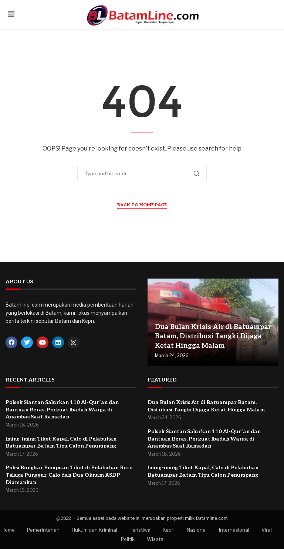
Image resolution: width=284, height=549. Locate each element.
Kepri (169, 530)
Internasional (234, 530)
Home (8, 530)
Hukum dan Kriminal (94, 530)
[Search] (272, 14)
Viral (266, 530)
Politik (128, 539)
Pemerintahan (43, 530)
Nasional (197, 530)
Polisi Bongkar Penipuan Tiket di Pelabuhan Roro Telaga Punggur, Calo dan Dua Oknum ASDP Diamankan (69, 475)
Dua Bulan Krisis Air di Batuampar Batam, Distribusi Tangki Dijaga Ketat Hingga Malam (213, 336)
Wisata (155, 539)
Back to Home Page (142, 205)
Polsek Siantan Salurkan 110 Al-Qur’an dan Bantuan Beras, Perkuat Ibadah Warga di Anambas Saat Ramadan (62, 409)
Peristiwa (140, 530)
